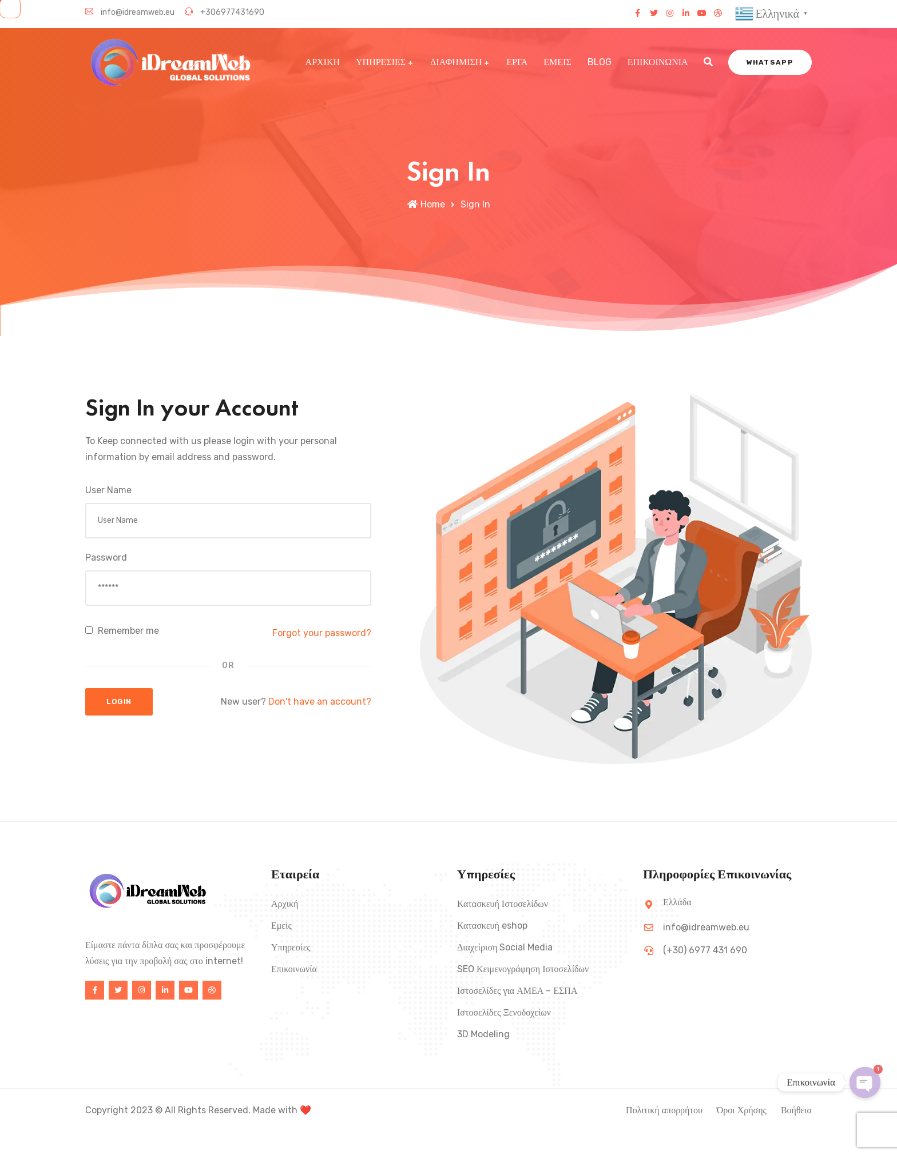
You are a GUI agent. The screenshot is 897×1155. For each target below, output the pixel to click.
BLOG (600, 62)
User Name (108, 490)
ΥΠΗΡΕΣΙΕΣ (381, 62)
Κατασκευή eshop (492, 925)
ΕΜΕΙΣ (557, 62)
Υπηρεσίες (291, 947)
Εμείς (281, 925)
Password (106, 557)
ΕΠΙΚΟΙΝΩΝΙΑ (658, 62)
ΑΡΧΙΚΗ (322, 62)
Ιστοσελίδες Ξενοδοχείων (504, 1012)
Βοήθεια (796, 1110)
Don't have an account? (319, 701)
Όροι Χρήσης (742, 1110)
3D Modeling (483, 1034)
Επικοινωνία (294, 969)
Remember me (122, 630)
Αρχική (284, 903)
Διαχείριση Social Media (505, 947)
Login (119, 701)
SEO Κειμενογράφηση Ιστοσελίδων (523, 969)
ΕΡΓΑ (516, 62)
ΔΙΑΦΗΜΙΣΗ (456, 62)
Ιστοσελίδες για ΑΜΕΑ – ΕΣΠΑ (517, 990)
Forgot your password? (321, 633)
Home (426, 204)
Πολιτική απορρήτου (664, 1110)
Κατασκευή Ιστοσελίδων (502, 903)
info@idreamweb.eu (129, 12)
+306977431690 (224, 12)
